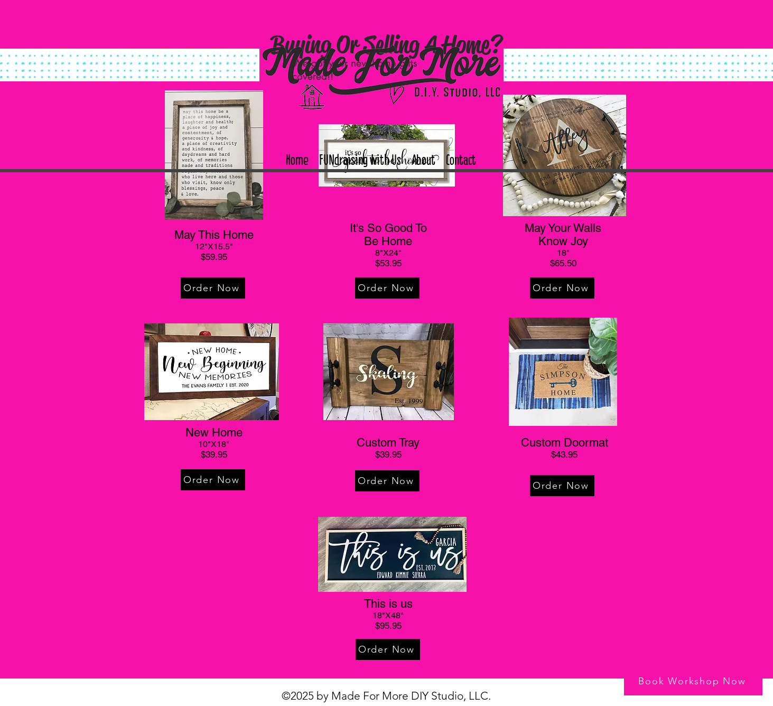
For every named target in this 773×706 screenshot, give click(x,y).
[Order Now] (213, 288)
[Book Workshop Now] (693, 681)
